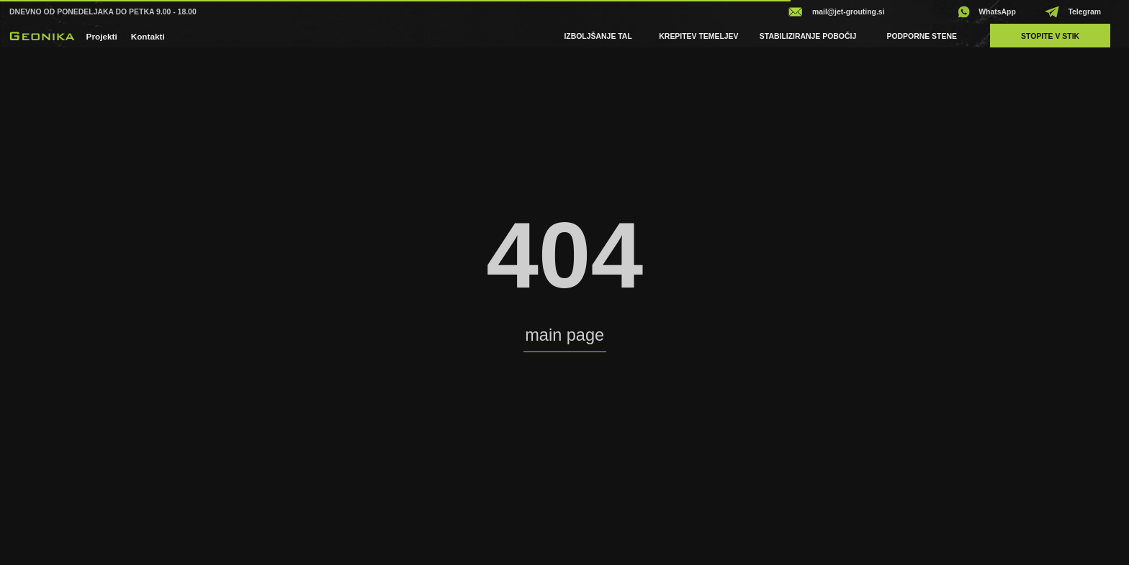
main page (564, 335)
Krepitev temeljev (698, 36)
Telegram (1084, 12)
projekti (101, 36)
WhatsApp (997, 12)
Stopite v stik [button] (1050, 36)
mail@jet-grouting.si (848, 12)
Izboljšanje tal (597, 36)
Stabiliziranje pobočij (808, 36)
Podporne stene (921, 36)
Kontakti (148, 36)
